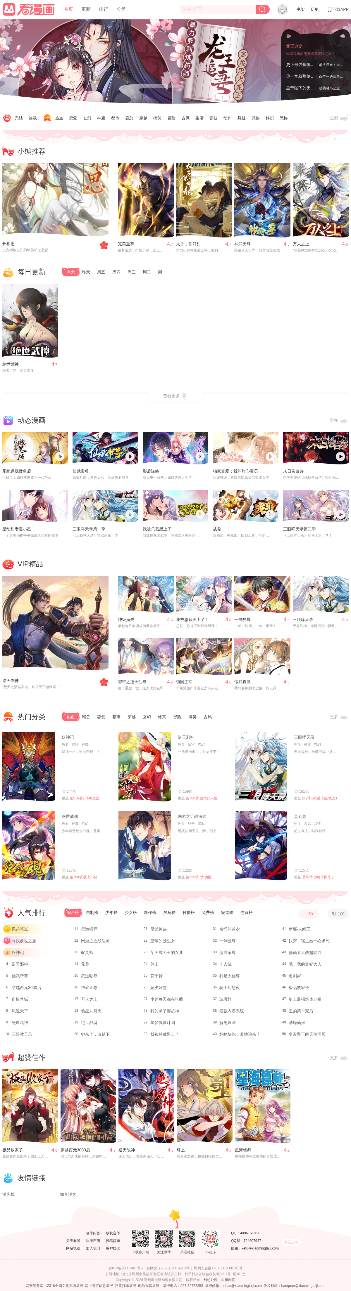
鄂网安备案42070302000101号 (218, 1268)
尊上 (154, 964)
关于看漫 (73, 1241)
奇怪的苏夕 (229, 929)
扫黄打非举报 (125, 1286)
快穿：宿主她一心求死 (309, 940)
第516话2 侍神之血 (84, 798)
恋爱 (73, 118)
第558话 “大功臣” (199, 877)
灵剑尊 (300, 816)
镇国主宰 (184, 681)
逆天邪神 (186, 737)
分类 (121, 9)
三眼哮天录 (303, 619)
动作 (227, 118)
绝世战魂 (70, 816)
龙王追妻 (294, 46)
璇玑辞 (225, 999)
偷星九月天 (91, 1011)
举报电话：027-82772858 (183, 1286)
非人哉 (225, 964)
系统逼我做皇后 (16, 471)
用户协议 (113, 1248)
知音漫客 (68, 1194)
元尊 (85, 964)
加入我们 (93, 1248)
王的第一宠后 (301, 1011)
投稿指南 (113, 1241)
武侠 (256, 118)
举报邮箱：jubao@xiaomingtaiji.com (233, 1286)
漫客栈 (8, 1194)
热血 (59, 118)
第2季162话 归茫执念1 (320, 798)
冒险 (171, 118)
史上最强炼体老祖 (302, 64)
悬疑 (242, 118)
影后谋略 (151, 471)
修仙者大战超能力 (305, 952)
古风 (185, 118)
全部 (339, 118)
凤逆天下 (20, 1011)
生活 (199, 118)
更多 (339, 421)
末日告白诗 (293, 471)
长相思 (8, 243)
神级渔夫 (126, 619)
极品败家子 (299, 987)
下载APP (338, 9)
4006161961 (250, 1233)
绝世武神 (10, 364)
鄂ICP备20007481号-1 (126, 1268)
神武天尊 (242, 244)
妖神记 (68, 737)
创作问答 (93, 1233)
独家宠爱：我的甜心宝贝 (235, 471)
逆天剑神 (10, 680)
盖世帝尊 (227, 952)
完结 (19, 118)
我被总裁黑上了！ (192, 619)
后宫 (191, 744)
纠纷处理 (211, 1280)
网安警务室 (34, 1286)
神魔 (101, 118)
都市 (115, 118)
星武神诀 (158, 929)
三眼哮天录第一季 (89, 529)
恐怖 (284, 118)
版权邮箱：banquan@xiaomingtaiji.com (294, 1286)
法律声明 (93, 1241)
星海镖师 (89, 929)
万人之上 (301, 244)
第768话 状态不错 (83, 877)
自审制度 (228, 1280)
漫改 (201, 824)
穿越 (143, 118)
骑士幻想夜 (229, 987)
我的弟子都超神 (164, 1011)
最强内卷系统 (231, 1011)
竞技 (213, 118)
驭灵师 (87, 952)
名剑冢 (295, 976)
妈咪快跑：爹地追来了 (239, 1034)
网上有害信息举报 (99, 1286)
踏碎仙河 (297, 1022)
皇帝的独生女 (162, 940)
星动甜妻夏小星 (16, 529)
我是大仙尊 (229, 976)
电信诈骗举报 (148, 1286)
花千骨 (156, 976)
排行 (103, 9)
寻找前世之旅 (24, 940)
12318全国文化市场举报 (64, 1286)
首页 (68, 9)
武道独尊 (89, 976)
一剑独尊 (242, 619)
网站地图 (73, 1248)
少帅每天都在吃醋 (166, 999)
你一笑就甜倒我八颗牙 (306, 76)
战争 (191, 824)
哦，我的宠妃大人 (305, 964)
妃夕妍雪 (158, 987)
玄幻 (87, 118)
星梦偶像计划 (162, 1022)
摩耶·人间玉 (299, 929)
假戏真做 (242, 681)
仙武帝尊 (81, 471)
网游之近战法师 (192, 816)
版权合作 (113, 1233)
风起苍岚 (20, 929)
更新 (86, 9)
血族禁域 (20, 999)
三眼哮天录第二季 (299, 529)
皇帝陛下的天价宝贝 (304, 88)
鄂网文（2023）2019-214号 (168, 1268)
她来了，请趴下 (95, 1034)
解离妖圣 (227, 1022)
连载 (33, 118)
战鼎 (217, 529)
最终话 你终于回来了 (318, 877)
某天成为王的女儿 (166, 952)
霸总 (129, 118)
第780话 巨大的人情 (201, 798)
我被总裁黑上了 (157, 529)
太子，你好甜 (188, 244)
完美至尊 (126, 244)
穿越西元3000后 (26, 987)
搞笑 (157, 118)
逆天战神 (126, 1150)
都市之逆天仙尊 (132, 681)
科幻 (270, 118)
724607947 (252, 1241)
